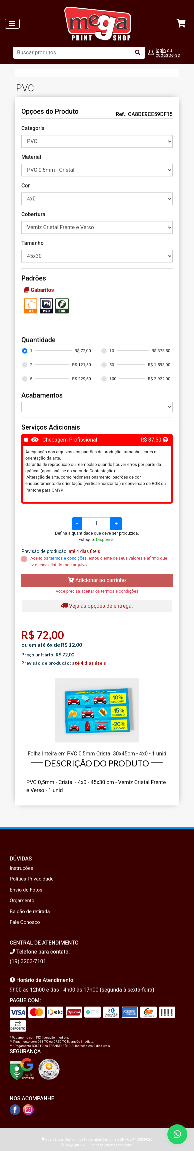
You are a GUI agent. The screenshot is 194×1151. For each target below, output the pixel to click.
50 (111, 364)
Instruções (21, 868)
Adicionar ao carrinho (97, 580)
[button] (165, 440)
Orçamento (22, 901)
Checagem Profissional (69, 440)
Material (31, 157)
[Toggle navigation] (12, 24)
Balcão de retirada (30, 912)
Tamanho (32, 243)
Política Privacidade (32, 879)
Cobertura (33, 214)
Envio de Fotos (26, 890)
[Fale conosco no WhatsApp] (177, 1134)
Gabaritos (39, 290)
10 (111, 350)
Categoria (33, 128)
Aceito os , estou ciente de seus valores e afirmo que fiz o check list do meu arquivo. (98, 561)
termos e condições (68, 558)
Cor (25, 185)
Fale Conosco (25, 922)
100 (113, 378)
